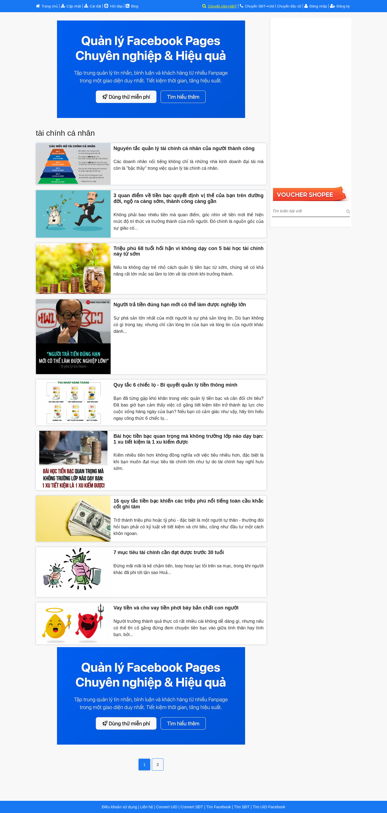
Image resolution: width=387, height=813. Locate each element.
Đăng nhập (318, 6)
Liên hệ (146, 807)
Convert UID (166, 807)
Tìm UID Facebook (269, 807)
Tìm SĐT (242, 807)
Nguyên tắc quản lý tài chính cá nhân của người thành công (183, 148)
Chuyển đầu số (289, 6)
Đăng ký (340, 6)
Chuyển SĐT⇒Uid (259, 6)
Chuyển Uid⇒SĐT (222, 6)
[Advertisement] (311, 101)
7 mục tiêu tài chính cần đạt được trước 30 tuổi (168, 552)
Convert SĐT (191, 807)
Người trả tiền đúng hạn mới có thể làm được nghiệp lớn (179, 304)
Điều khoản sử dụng (119, 807)
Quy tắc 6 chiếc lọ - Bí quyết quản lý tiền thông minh (175, 385)
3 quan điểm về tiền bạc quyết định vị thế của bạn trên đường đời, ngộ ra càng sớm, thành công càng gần (188, 198)
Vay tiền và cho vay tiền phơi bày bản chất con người (175, 608)
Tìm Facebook (218, 807)
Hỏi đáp (116, 6)
